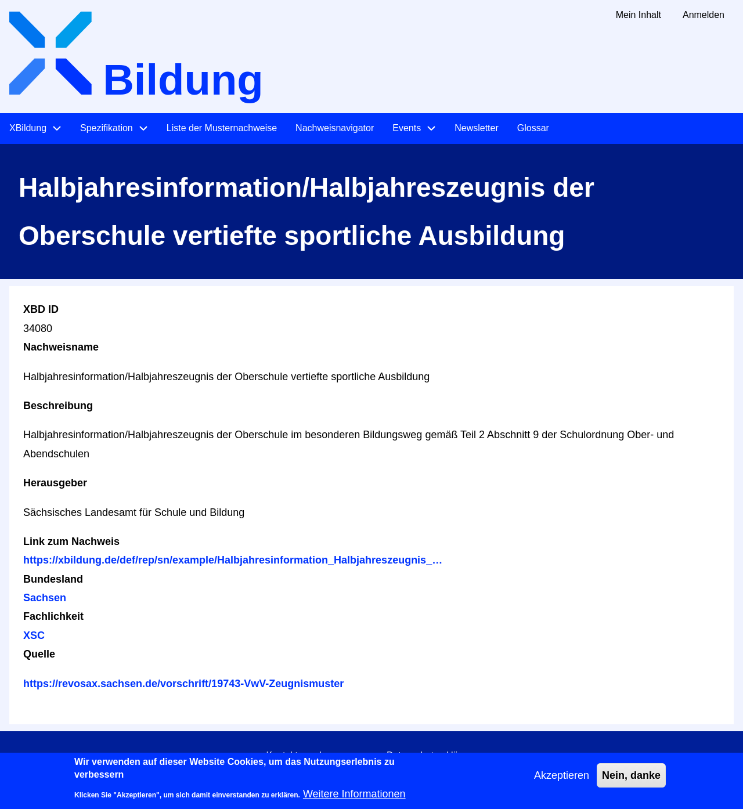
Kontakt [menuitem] (281, 755)
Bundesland (53, 579)
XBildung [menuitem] (27, 128)
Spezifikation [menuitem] (106, 128)
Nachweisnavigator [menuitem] (334, 128)
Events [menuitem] (406, 128)
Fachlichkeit (53, 616)
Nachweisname (61, 347)
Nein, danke (631, 779)
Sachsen (44, 598)
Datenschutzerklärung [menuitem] (432, 755)
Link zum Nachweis (71, 541)
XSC (34, 635)
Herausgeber (55, 483)
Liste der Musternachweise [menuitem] (222, 128)
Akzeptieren (561, 779)
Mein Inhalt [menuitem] (638, 15)
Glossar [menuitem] (533, 128)
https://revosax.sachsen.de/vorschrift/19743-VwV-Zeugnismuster (183, 683)
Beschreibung (58, 405)
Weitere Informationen (354, 798)
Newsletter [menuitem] (477, 128)
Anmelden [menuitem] (703, 15)
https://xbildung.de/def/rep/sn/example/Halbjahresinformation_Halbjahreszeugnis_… (232, 560)
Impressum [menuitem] (342, 755)
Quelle (39, 654)
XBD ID (41, 309)
